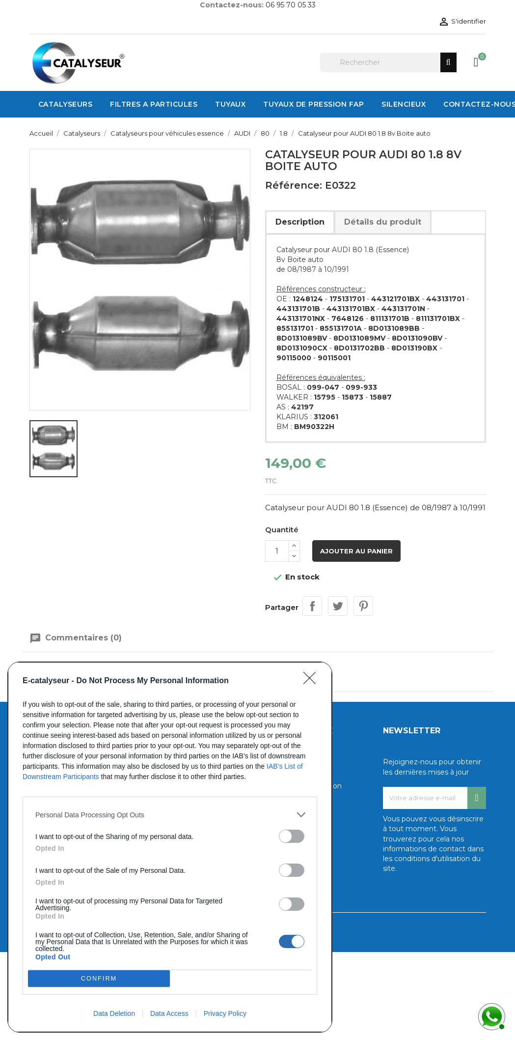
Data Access (169, 1013)
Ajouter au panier (356, 551)
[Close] (312, 681)
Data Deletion (114, 1013)
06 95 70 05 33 (291, 4)
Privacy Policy (225, 1013)
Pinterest (363, 606)
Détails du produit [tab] (382, 222)
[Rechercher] (388, 62)
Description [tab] (300, 222)
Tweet (338, 606)
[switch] (291, 836)
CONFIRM (99, 978)
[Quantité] (277, 551)
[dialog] (170, 847)
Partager (312, 606)
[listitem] (169, 814)
